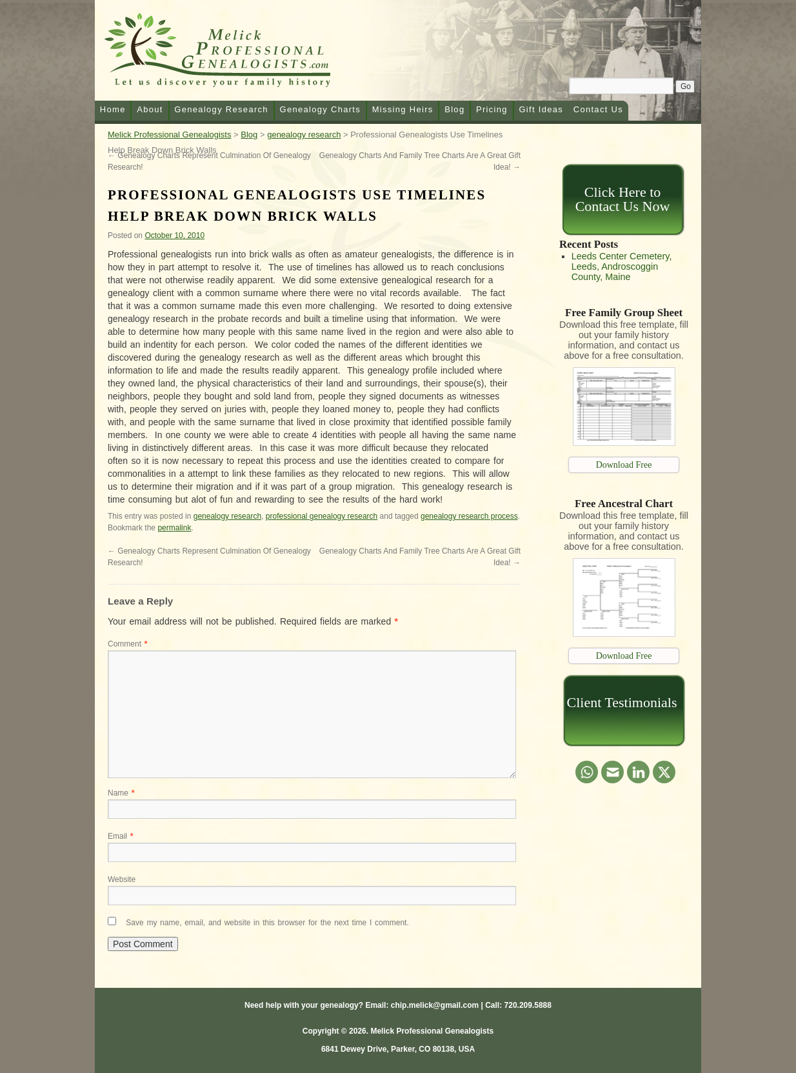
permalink (174, 527)
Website (121, 879)
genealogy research (227, 516)
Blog (454, 109)
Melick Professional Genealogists (232, 53)
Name (121, 792)
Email (120, 836)
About (150, 109)
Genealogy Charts (320, 109)
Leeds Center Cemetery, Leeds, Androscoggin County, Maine (622, 266)
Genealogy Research (221, 109)
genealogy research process (469, 516)
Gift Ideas (541, 109)
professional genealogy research (321, 516)
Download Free (624, 465)
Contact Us (598, 109)
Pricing (492, 109)
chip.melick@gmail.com (435, 1005)
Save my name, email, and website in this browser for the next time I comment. (267, 922)
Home (113, 109)
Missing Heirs (402, 109)
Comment (127, 643)
